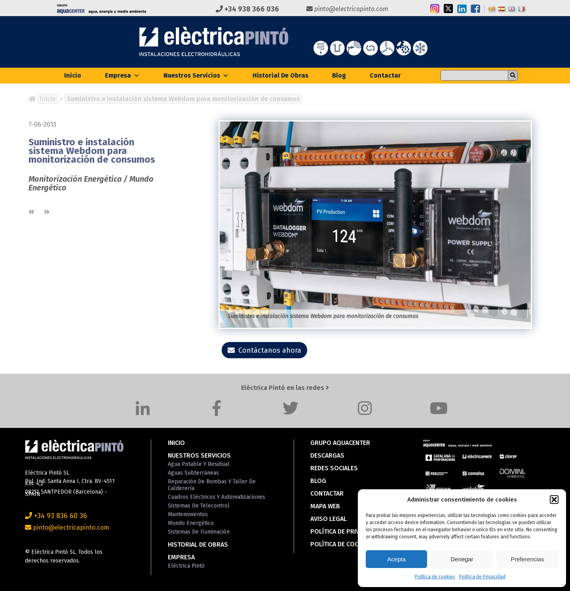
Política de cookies (435, 577)
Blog (339, 75)
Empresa (122, 75)
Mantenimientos (188, 514)
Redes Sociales (334, 468)
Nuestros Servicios (196, 75)
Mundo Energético (191, 523)
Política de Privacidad (482, 577)
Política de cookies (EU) (348, 544)
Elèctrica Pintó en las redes (285, 387)
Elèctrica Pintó (186, 565)
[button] (554, 500)
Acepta (396, 559)
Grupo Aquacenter (340, 443)
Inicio (72, 75)
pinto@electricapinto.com (347, 9)
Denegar (461, 559)
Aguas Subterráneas (193, 472)
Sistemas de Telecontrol (199, 505)
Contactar (385, 75)
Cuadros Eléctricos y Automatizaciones (216, 497)
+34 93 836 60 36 (56, 515)
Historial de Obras (280, 75)
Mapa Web (325, 506)
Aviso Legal (328, 519)
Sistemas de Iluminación (199, 531)
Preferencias (527, 559)
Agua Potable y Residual (199, 464)
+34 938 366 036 (247, 9)
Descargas (327, 455)
